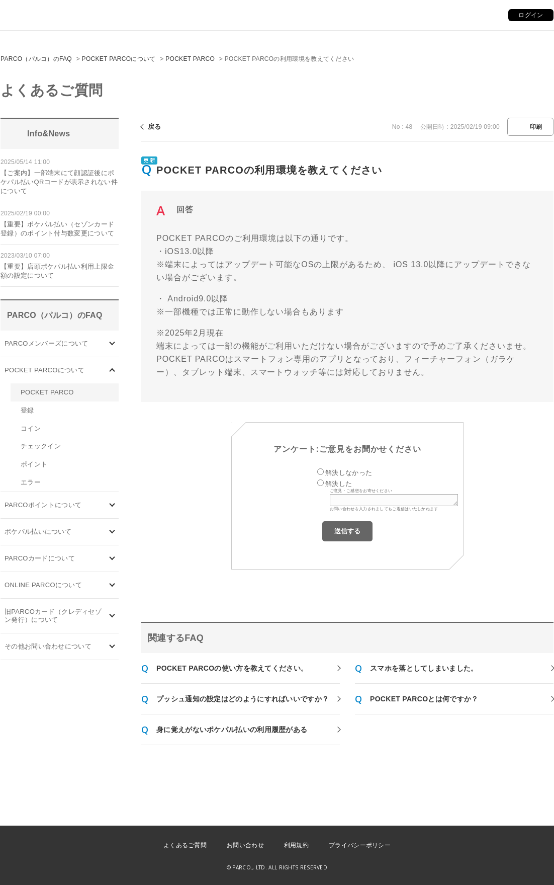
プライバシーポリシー (360, 845)
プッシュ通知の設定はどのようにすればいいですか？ (242, 699)
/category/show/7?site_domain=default (112, 616)
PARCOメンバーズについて (46, 343)
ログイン (530, 15)
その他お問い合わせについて (48, 646)
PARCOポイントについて (43, 505)
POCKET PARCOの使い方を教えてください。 (232, 668)
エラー (31, 482)
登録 (27, 410)
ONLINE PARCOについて (43, 585)
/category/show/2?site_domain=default (112, 505)
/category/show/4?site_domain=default (112, 370)
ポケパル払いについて (38, 531)
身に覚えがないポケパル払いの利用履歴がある (231, 730)
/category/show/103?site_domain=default (112, 343)
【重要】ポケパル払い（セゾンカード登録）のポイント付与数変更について (57, 228)
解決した (338, 484)
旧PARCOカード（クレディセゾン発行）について (53, 615)
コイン (31, 428)
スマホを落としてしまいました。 (424, 668)
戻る (154, 126)
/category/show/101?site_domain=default (112, 558)
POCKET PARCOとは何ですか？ (424, 699)
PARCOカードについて (40, 558)
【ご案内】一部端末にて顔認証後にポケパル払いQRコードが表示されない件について (59, 182)
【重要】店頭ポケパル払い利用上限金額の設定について (57, 271)
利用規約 (296, 845)
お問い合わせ (245, 845)
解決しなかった (348, 472)
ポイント (34, 464)
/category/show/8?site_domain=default (112, 646)
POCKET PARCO (190, 58)
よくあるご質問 (185, 845)
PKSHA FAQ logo (498, 868)
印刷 (536, 126)
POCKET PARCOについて (119, 58)
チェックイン (41, 446)
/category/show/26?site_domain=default (112, 532)
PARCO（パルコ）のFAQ (36, 58)
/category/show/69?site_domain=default (112, 585)
